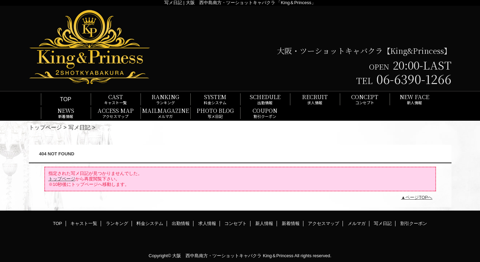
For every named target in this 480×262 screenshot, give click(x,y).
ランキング (117, 223)
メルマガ (357, 223)
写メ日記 (79, 127)
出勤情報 (181, 223)
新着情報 (291, 223)
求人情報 (207, 223)
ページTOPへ (419, 197)
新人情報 (264, 223)
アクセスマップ (323, 223)
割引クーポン (413, 223)
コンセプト (235, 223)
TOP (65, 99)
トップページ (45, 127)
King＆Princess (278, 255)
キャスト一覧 (83, 223)
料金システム (149, 223)
